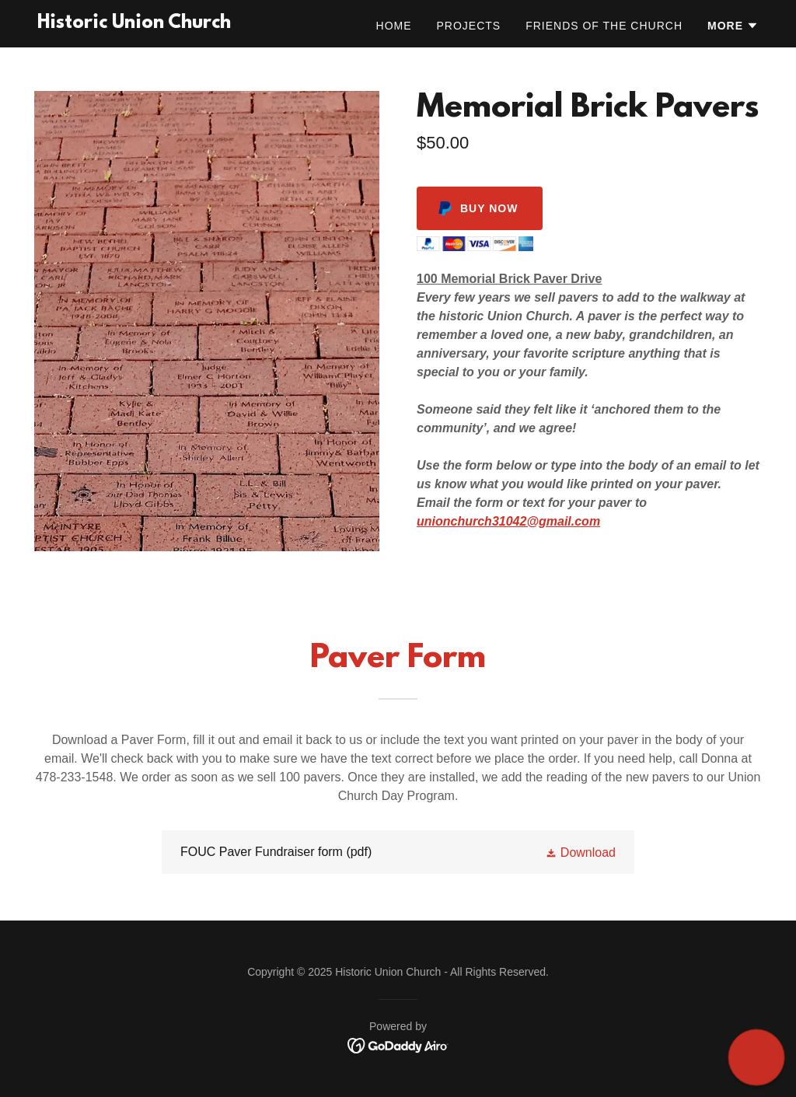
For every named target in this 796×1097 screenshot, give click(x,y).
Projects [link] (469, 25)
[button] (733, 25)
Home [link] (394, 25)
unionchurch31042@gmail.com (508, 521)
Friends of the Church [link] (604, 25)
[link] (134, 23)
